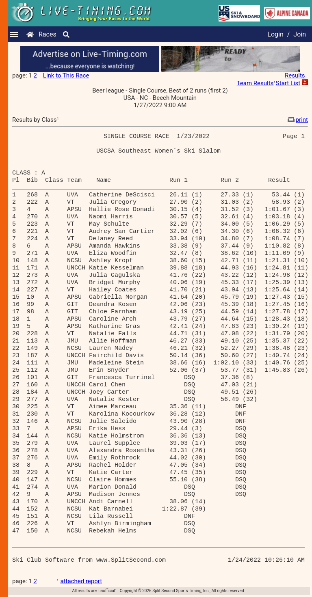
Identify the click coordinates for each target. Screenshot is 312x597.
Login (275, 34)
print (297, 119)
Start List (288, 83)
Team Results (255, 83)
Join (299, 34)
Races (47, 34)
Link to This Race (66, 75)
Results (295, 75)
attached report (81, 581)
